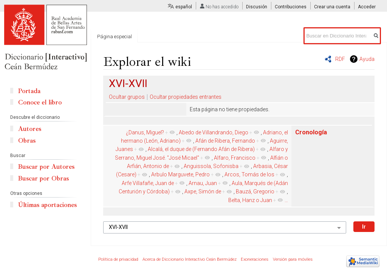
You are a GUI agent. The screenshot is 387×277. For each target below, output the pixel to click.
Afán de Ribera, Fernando (225, 141)
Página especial (114, 36)
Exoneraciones (254, 259)
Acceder (367, 6)
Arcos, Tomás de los (249, 174)
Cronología (311, 132)
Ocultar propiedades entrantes (185, 97)
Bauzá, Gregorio (255, 191)
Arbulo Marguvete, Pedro (180, 174)
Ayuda (367, 59)
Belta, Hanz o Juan (250, 200)
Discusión (256, 6)
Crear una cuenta (332, 6)
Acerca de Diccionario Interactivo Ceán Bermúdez (189, 259)
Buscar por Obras (43, 178)
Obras (27, 140)
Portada (29, 91)
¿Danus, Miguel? (145, 132)
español (183, 6)
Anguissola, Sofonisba (211, 166)
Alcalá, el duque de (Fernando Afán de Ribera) (201, 149)
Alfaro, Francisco (234, 158)
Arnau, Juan (203, 183)
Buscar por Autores (46, 166)
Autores (29, 129)
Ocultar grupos (127, 97)
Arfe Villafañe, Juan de (148, 183)
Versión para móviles (293, 259)
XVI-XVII (128, 83)
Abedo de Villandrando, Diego (213, 132)
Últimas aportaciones (47, 205)
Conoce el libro (40, 102)
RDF (340, 59)
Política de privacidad (118, 259)
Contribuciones (291, 6)
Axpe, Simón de (202, 191)
